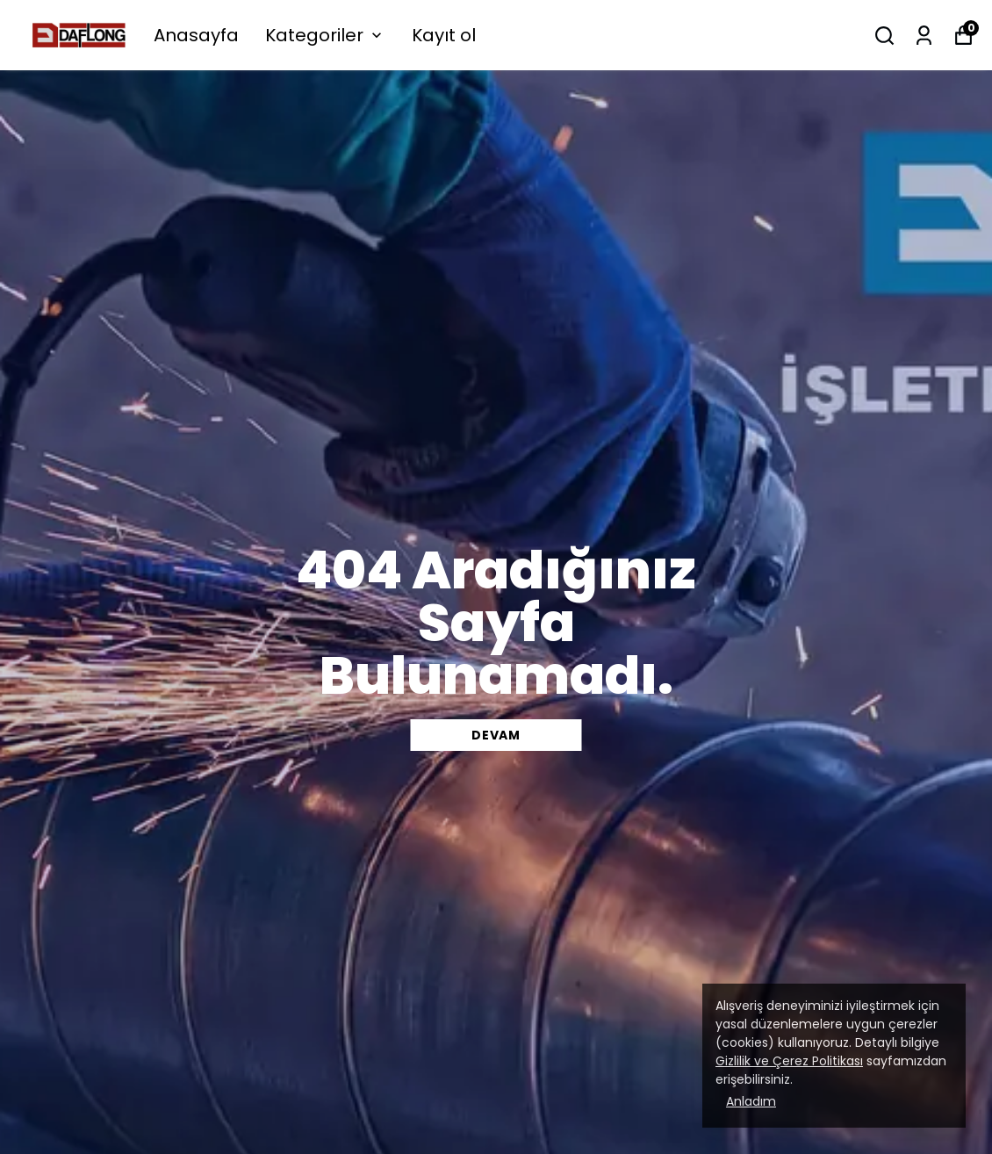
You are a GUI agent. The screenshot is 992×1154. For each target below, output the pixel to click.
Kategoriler (325, 35)
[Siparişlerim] (924, 36)
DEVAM (496, 735)
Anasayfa (196, 35)
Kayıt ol (444, 35)
